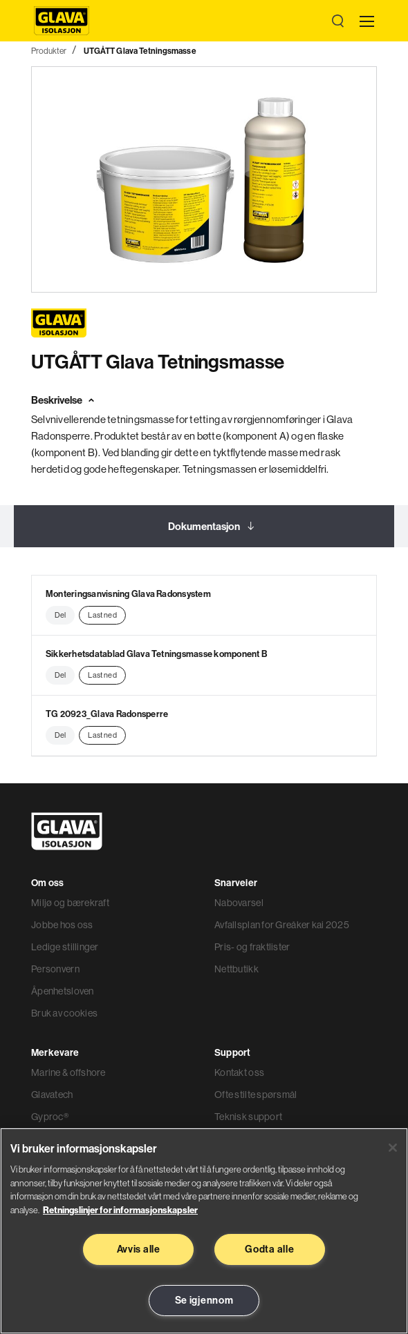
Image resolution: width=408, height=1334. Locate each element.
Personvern (55, 969)
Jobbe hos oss (62, 925)
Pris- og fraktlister (252, 947)
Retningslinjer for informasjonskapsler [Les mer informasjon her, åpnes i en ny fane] (120, 1209)
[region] (204, 1231)
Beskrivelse (56, 399)
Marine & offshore (68, 1072)
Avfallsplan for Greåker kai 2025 (281, 925)
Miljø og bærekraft (70, 902)
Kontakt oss (239, 1072)
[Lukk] (393, 1147)
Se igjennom (204, 1300)
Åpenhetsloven (62, 991)
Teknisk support (248, 1116)
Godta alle (269, 1249)
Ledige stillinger (65, 947)
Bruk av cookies (64, 1013)
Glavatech (52, 1094)
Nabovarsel (238, 902)
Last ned (102, 615)
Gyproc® (49, 1116)
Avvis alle (138, 1249)
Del (60, 615)
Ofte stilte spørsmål (255, 1094)
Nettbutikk (236, 969)
